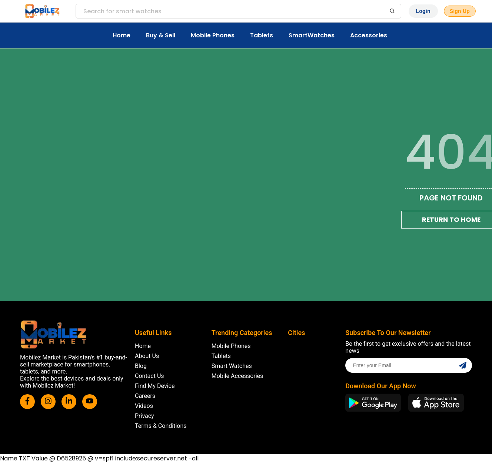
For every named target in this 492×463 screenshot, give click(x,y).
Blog (141, 365)
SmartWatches (312, 35)
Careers (145, 395)
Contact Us (149, 375)
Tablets (261, 35)
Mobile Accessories (237, 375)
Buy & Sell (160, 35)
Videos (144, 405)
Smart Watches (232, 365)
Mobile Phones (213, 35)
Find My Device (154, 385)
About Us (147, 355)
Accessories (368, 35)
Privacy (144, 415)
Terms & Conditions (161, 425)
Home (121, 35)
